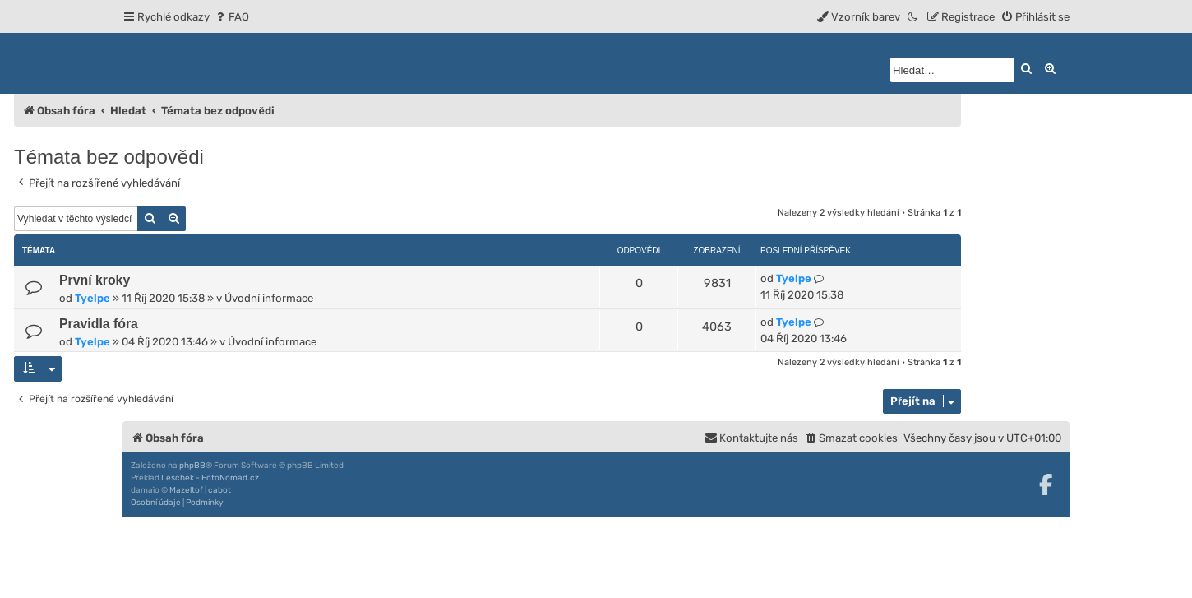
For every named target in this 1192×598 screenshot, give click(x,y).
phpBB (192, 466)
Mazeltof (186, 490)
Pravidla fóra (98, 324)
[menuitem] (231, 17)
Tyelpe (92, 298)
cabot (219, 490)
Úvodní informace (268, 298)
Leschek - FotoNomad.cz (210, 478)
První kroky (94, 280)
